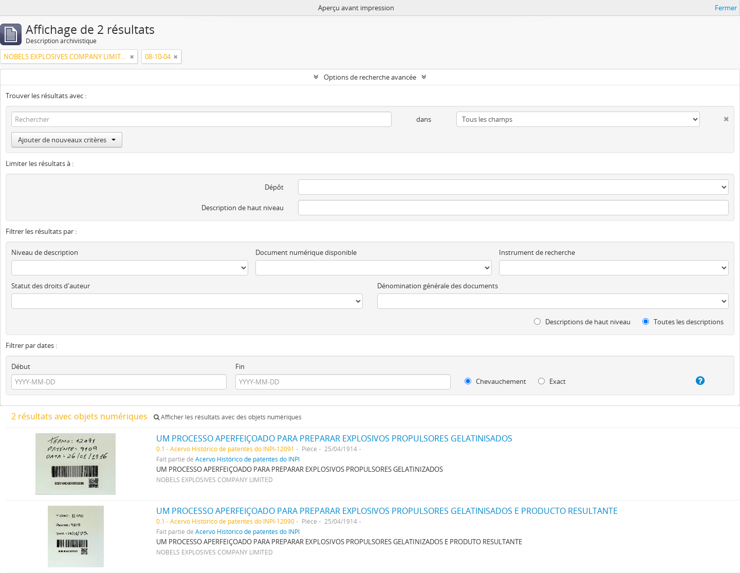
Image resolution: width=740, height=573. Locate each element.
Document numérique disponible (306, 252)
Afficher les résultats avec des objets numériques (228, 417)
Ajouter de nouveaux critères (67, 139)
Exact (552, 381)
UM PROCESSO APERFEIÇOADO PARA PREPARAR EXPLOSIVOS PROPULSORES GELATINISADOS (334, 438)
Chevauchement (495, 381)
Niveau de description (44, 252)
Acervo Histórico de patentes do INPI (247, 459)
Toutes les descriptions (683, 321)
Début (20, 366)
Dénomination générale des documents (437, 285)
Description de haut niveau (242, 207)
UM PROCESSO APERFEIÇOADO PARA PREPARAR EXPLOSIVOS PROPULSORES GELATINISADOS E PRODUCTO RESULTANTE (387, 510)
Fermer (726, 7)
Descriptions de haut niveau (582, 321)
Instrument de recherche (537, 252)
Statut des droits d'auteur (50, 285)
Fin (240, 366)
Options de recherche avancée (370, 77)
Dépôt (274, 187)
